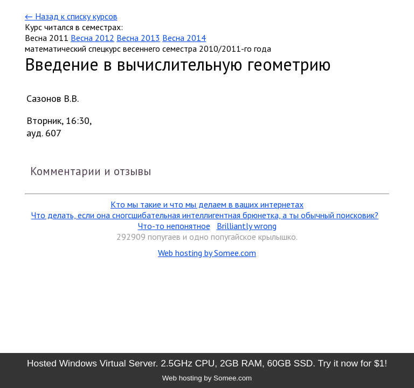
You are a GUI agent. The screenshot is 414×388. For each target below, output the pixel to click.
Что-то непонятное (174, 225)
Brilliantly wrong (247, 225)
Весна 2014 (184, 37)
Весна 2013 (138, 37)
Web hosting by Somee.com (207, 252)
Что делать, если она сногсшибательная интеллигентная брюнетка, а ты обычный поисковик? (204, 215)
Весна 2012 (92, 37)
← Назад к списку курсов (71, 16)
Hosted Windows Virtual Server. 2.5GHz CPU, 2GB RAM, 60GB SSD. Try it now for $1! (207, 363)
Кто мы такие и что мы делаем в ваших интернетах (207, 204)
